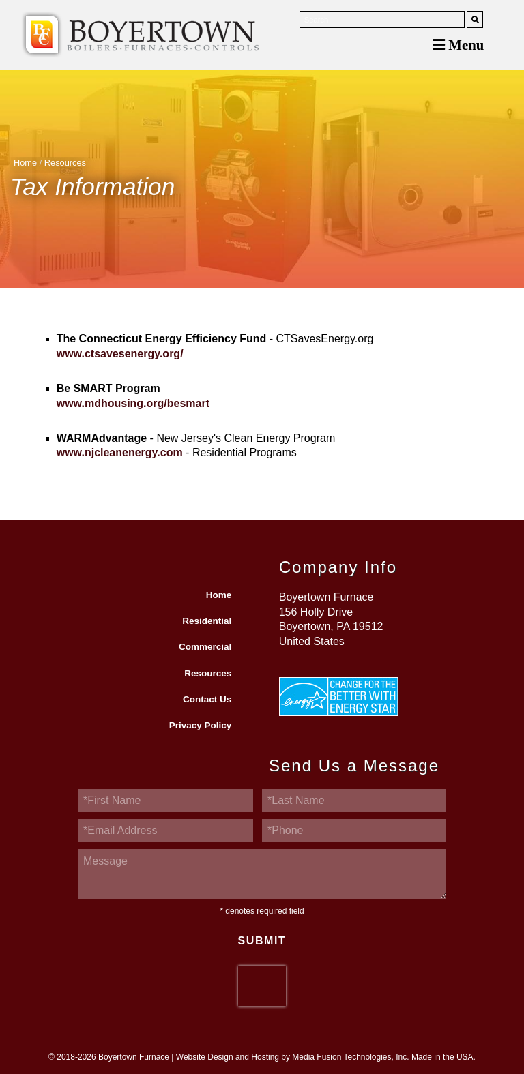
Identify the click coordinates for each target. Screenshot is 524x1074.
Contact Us (207, 699)
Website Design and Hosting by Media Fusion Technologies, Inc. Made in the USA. (326, 1057)
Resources (65, 163)
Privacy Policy (200, 725)
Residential (206, 621)
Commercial (205, 647)
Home (25, 163)
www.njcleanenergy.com (120, 452)
